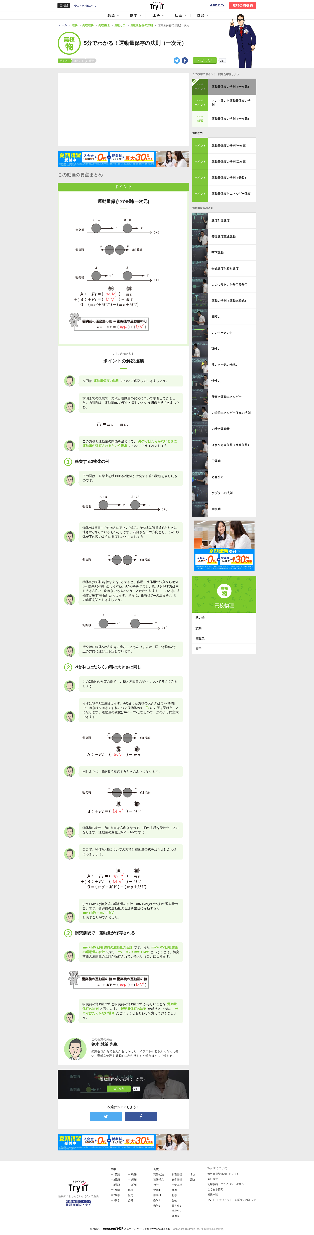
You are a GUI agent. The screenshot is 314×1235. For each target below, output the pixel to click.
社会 (179, 15)
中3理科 (132, 1184)
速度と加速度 (220, 220)
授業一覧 (212, 1194)
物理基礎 (177, 1174)
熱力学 (199, 618)
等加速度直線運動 (223, 236)
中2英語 (115, 1179)
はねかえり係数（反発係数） (231, 445)
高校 (156, 1169)
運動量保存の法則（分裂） (229, 177)
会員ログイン (217, 5)
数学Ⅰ (157, 1184)
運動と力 (197, 133)
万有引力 (217, 477)
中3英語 (115, 1184)
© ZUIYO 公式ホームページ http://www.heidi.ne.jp (130, 1228)
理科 (156, 15)
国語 (201, 15)
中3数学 (115, 1200)
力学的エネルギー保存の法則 (231, 413)
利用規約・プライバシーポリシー (227, 1184)
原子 (198, 649)
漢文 (192, 1179)
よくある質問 (215, 1189)
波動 (198, 628)
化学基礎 (177, 1179)
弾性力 (215, 348)
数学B (156, 1205)
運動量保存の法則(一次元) (229, 145)
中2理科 (132, 1179)
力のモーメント (221, 332)
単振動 (215, 509)
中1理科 (132, 1174)
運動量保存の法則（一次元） (231, 86)
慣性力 (215, 380)
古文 (192, 1174)
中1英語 (115, 1174)
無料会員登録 (242, 5)
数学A (156, 1200)
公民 (130, 1200)
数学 (134, 15)
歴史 (130, 1195)
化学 (174, 1195)
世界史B (176, 1210)
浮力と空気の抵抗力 (225, 364)
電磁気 (199, 638)
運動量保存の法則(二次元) (229, 161)
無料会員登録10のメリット (223, 1173)
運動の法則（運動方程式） (229, 300)
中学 (113, 1169)
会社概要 (212, 1179)
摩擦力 (215, 316)
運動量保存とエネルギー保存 (231, 193)
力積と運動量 (220, 429)
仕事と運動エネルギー (226, 397)
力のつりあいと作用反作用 (229, 284)
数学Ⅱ (157, 1190)
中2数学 (115, 1195)
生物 (174, 1200)
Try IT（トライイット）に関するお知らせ (231, 1199)
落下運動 (217, 252)
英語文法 (158, 1174)
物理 (174, 1190)
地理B (175, 1216)
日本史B (176, 1205)
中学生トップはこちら (84, 6)
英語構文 (158, 1179)
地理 (130, 1190)
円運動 (215, 461)
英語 (112, 15)
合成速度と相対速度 (225, 268)
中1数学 (115, 1190)
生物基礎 (177, 1184)
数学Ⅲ (157, 1195)
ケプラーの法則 (221, 493)
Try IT (157, 5)
